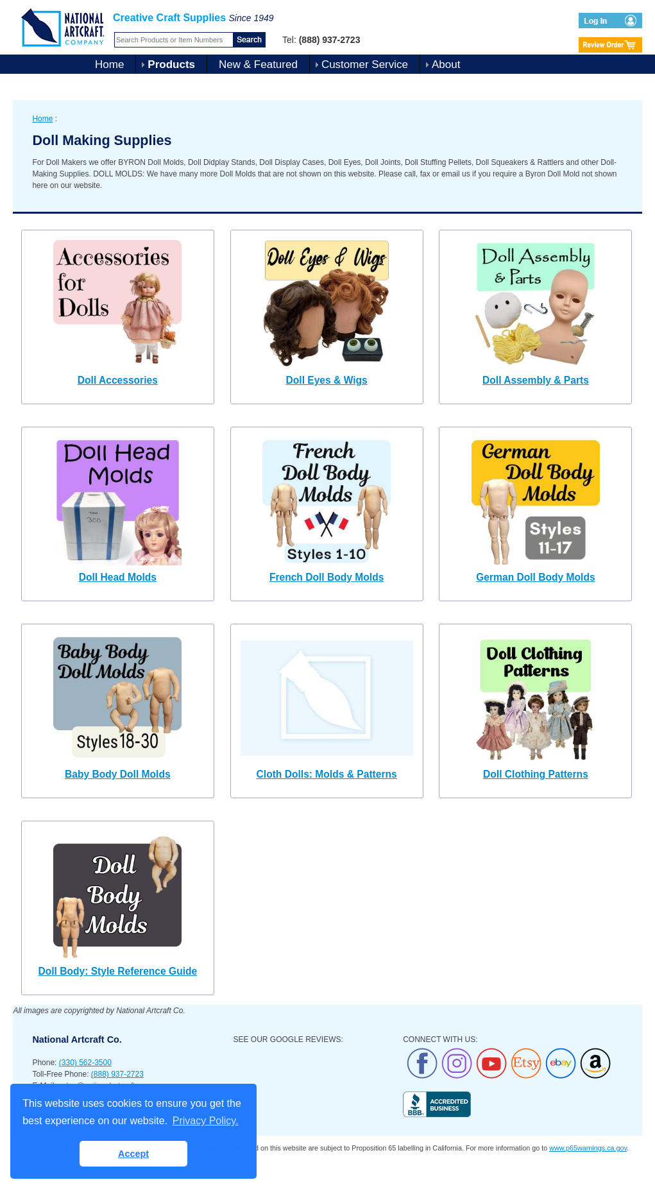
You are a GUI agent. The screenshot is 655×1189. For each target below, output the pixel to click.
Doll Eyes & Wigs (327, 380)
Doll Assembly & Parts (535, 380)
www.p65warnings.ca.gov (588, 1148)
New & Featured (258, 64)
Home (109, 64)
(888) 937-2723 (117, 1074)
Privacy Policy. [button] (206, 1120)
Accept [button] (133, 1154)
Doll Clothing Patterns (535, 774)
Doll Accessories (118, 380)
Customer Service (364, 64)
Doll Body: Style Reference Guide (117, 971)
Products (171, 64)
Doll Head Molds (118, 577)
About (446, 64)
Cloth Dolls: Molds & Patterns (327, 774)
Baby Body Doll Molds (118, 774)
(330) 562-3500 (85, 1062)
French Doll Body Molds (326, 577)
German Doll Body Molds (535, 577)
